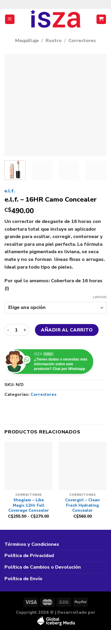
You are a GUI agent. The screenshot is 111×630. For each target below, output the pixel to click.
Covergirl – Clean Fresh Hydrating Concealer (82, 505)
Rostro (54, 40)
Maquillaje (27, 40)
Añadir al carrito (67, 330)
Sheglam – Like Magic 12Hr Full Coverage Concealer (28, 505)
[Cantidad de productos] (16, 330)
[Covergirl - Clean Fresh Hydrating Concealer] (82, 466)
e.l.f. (9, 191)
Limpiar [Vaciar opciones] (100, 297)
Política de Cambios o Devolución (42, 567)
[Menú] (10, 19)
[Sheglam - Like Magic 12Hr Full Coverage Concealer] (28, 466)
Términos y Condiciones (31, 544)
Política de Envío (23, 578)
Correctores (82, 40)
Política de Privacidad (29, 555)
